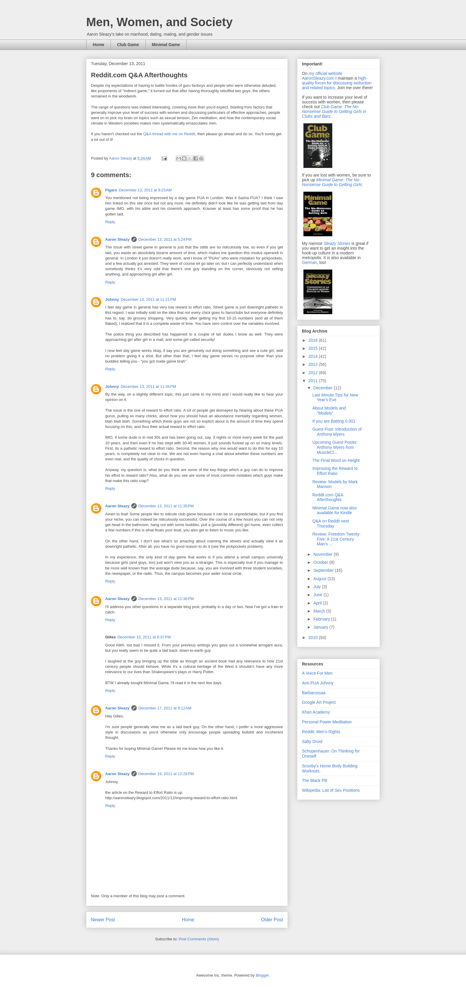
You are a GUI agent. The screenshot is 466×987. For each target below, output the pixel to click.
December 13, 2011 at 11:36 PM (166, 598)
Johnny (112, 299)
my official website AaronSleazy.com (322, 76)
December (323, 387)
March (319, 611)
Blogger (262, 975)
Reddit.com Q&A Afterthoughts (327, 497)
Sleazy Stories (337, 243)
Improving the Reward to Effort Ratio (335, 471)
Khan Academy (316, 712)
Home (98, 44)
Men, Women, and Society (159, 22)
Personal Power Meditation (327, 722)
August (320, 578)
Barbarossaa (313, 692)
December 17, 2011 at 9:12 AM (164, 708)
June (318, 594)
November (323, 554)
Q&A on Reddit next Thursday (330, 523)
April (318, 603)
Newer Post (103, 919)
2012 (313, 372)
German (309, 262)
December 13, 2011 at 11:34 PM (148, 386)
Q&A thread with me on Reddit (169, 134)
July (317, 586)
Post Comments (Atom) (199, 939)
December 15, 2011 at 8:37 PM (144, 637)
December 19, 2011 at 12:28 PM (166, 774)
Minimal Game (166, 44)
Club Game (128, 44)
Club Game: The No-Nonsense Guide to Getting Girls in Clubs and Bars (334, 111)
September (324, 570)
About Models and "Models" (329, 410)
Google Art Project (319, 702)
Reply (110, 222)
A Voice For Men (317, 673)
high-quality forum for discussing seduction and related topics (336, 83)
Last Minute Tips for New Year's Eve (335, 397)
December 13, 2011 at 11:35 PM (166, 506)
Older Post (272, 919)
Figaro (111, 190)
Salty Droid (312, 741)
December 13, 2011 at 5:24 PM (165, 239)
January (321, 627)
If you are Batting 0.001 (333, 421)
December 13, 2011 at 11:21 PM (148, 299)
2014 (313, 356)
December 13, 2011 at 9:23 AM (145, 190)
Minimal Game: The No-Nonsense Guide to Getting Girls (332, 182)
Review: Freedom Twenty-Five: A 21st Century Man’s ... (336, 539)
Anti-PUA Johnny (317, 683)
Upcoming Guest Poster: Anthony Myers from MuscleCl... (335, 447)
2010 (313, 637)
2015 (313, 348)
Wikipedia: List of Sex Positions (331, 790)
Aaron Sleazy (121, 158)
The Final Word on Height (336, 460)
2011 (313, 380)
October (321, 562)
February (322, 619)
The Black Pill (314, 780)
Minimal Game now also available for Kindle (334, 510)
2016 (313, 340)
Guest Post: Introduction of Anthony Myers (337, 432)
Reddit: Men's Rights (321, 731)
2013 (313, 364)
